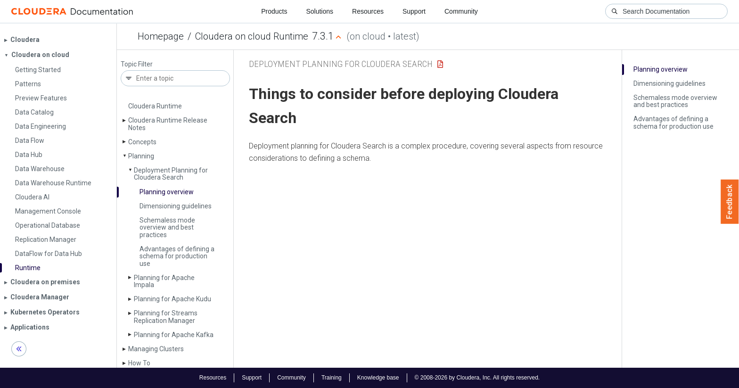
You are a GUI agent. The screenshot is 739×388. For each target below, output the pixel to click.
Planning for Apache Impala (164, 281)
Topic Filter (137, 64)
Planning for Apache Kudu (172, 299)
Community (461, 11)
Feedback (729, 201)
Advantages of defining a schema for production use (177, 256)
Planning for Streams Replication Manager (165, 316)
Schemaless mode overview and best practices (167, 227)
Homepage (161, 36)
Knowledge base (378, 377)
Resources (368, 11)
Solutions (319, 11)
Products (274, 11)
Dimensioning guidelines (176, 206)
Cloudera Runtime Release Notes (167, 123)
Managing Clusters (156, 349)
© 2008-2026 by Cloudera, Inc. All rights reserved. (477, 377)
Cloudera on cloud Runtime (251, 36)
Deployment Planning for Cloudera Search (171, 173)
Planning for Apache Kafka (173, 334)
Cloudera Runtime (155, 106)
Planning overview (167, 192)
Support (414, 11)
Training (331, 377)
